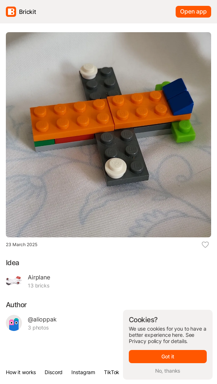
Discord (54, 372)
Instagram (83, 372)
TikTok (111, 372)
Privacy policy (145, 341)
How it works (21, 372)
